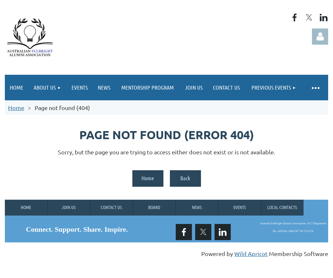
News (197, 207)
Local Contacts (282, 207)
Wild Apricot (251, 253)
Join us (69, 207)
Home (16, 107)
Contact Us (111, 207)
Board (154, 207)
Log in (320, 36)
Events (239, 207)
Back (185, 178)
